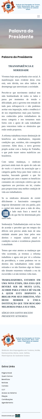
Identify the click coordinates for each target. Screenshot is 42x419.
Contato (5, 386)
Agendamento (7, 403)
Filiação (5, 396)
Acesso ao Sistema (9, 393)
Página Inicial (7, 373)
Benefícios (6, 379)
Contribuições (7, 399)
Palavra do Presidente (17, 57)
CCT (3, 390)
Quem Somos (7, 376)
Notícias (5, 383)
